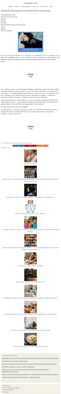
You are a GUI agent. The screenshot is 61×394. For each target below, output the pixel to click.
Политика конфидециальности (8, 389)
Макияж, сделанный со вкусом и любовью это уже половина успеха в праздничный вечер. (30, 374)
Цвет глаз (35, 6)
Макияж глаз (30, 3)
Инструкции (44, 6)
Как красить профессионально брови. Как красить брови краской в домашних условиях (29, 364)
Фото (51, 6)
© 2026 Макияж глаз (6, 385)
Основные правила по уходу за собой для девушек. (18, 366)
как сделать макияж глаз (26, 142)
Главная (10, 6)
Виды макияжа (26, 6)
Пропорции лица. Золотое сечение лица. (15, 361)
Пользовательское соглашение (13, 387)
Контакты (4, 387)
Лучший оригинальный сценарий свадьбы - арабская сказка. (21, 377)
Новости (17, 6)
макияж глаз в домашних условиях (13, 142)
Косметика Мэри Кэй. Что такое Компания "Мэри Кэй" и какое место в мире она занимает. (30, 358)
